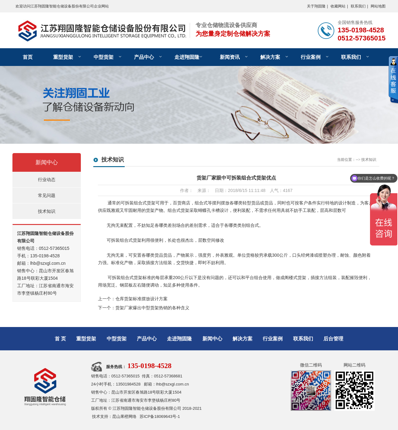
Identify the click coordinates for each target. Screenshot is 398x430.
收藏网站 (338, 6)
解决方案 (270, 57)
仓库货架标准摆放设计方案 (141, 298)
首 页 (60, 338)
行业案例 (311, 57)
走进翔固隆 (186, 57)
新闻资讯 (230, 57)
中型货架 (103, 57)
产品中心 (144, 57)
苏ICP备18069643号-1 (160, 416)
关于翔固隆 (316, 6)
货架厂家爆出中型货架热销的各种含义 (152, 307)
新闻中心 (46, 162)
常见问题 (46, 195)
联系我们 (358, 6)
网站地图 (378, 6)
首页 (28, 57)
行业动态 (46, 179)
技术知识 (46, 211)
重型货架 (63, 57)
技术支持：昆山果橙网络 (114, 416)
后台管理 (333, 338)
